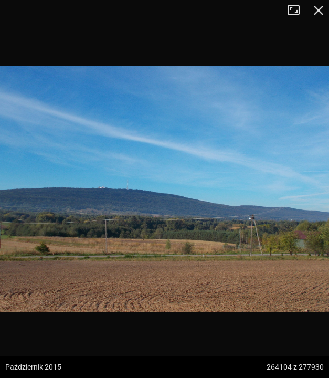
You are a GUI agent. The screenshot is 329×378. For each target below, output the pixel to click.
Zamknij (318, 10)
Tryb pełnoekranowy (297, 10)
